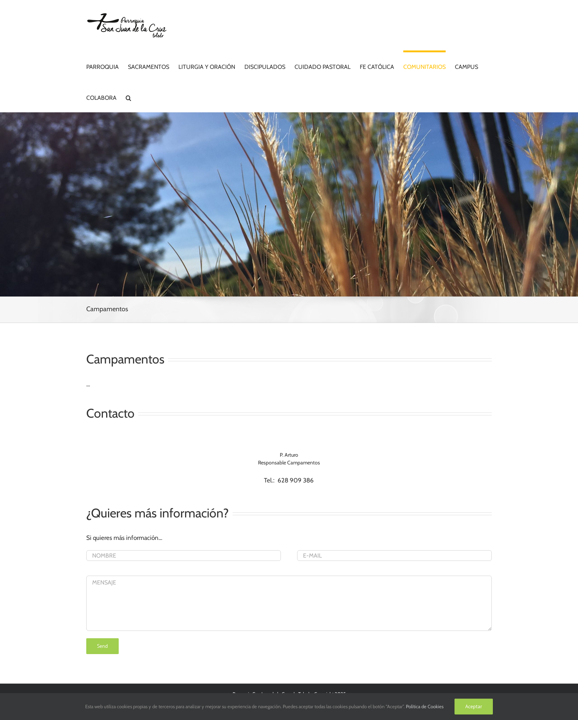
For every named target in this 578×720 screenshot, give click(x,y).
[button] (128, 96)
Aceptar (473, 706)
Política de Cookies (424, 706)
